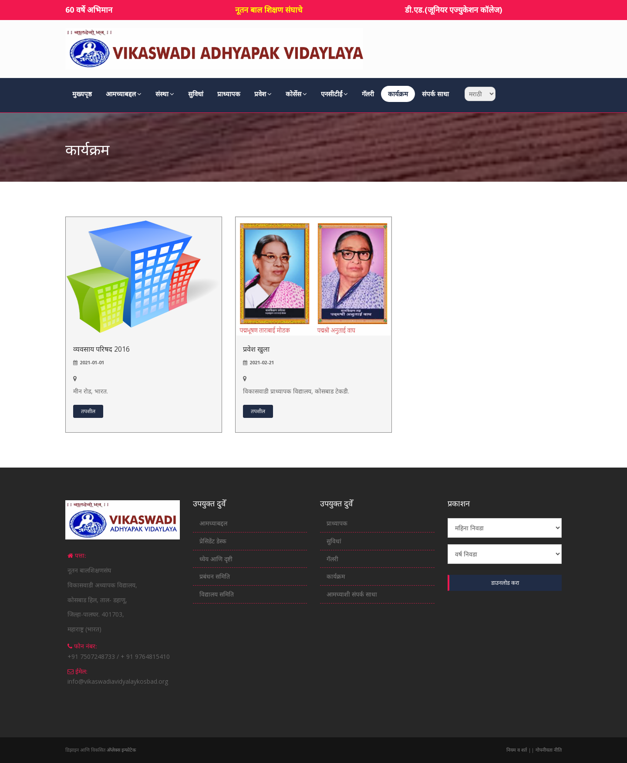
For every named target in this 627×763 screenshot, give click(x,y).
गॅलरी (368, 93)
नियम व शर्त (517, 749)
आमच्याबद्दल (124, 93)
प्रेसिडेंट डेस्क (212, 541)
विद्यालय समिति (216, 594)
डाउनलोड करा (505, 583)
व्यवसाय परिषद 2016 (101, 349)
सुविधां (195, 93)
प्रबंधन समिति (214, 576)
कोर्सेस (296, 93)
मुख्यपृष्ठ (82, 93)
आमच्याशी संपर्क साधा (352, 594)
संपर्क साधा (435, 93)
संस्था (164, 93)
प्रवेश (263, 93)
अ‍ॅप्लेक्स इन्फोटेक (121, 749)
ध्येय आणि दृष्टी (216, 559)
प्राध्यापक (228, 93)
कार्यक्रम (398, 93)
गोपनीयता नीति (548, 749)
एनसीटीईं (334, 93)
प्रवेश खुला (256, 349)
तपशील (88, 411)
